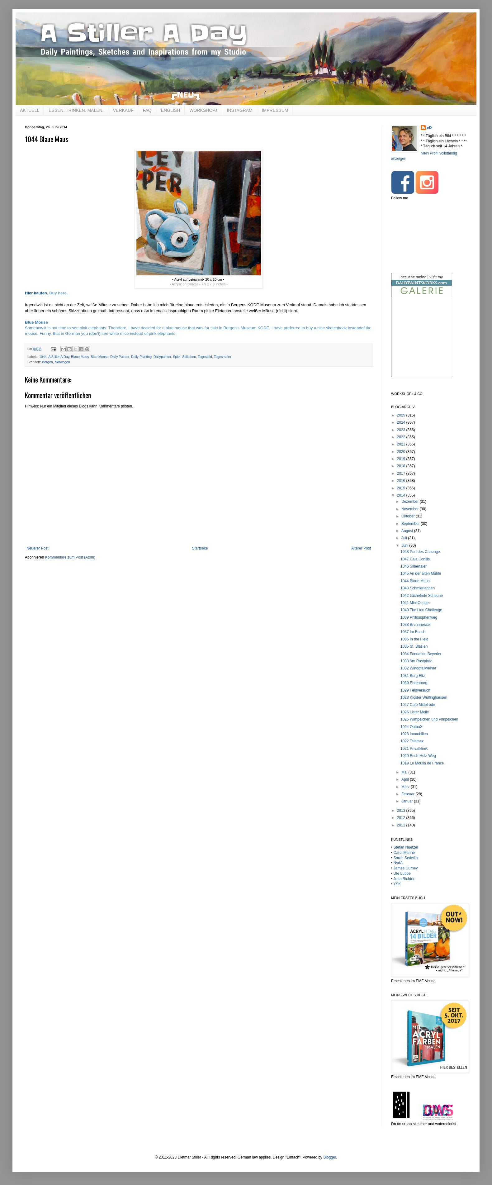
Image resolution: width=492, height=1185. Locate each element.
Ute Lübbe (402, 873)
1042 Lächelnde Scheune (421, 595)
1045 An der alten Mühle (420, 573)
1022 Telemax (412, 741)
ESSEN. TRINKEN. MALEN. (76, 110)
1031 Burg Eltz (412, 675)
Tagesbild (205, 357)
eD (429, 128)
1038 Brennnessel (415, 624)
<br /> (421, 342)
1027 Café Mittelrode (417, 704)
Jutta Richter (404, 879)
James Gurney (406, 868)
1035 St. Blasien (414, 646)
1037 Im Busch (412, 632)
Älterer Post (361, 548)
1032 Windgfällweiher (418, 668)
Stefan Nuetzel (406, 847)
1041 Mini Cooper (415, 603)
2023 (401, 430)
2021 (401, 444)
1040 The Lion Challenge (421, 610)
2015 (401, 488)
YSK (397, 884)
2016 (401, 480)
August (407, 531)
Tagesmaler (222, 357)
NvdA (398, 863)
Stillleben (189, 357)
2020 (401, 452)
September (411, 523)
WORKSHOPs (203, 110)
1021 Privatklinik (414, 748)
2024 (401, 422)
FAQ (147, 110)
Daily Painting (141, 357)
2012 (401, 818)
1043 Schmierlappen (417, 588)
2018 (401, 466)
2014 (401, 495)
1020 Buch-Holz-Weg (418, 756)
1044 (43, 357)
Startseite (200, 548)
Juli (404, 538)
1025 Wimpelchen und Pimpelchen (429, 719)
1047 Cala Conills (415, 559)
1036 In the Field (414, 639)
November (410, 509)
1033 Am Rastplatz (416, 661)
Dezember (410, 501)
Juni (405, 545)
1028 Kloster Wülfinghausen (423, 697)
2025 (401, 415)
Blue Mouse (99, 357)
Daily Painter (119, 357)
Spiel (176, 357)
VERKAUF (123, 110)
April (405, 779)
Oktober (408, 516)
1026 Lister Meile (414, 712)
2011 (401, 825)
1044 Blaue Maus (414, 581)
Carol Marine (404, 852)
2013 (401, 810)
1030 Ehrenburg (413, 683)
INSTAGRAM (239, 110)
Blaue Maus (80, 357)
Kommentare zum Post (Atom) (70, 557)
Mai (405, 772)
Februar (408, 794)
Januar (407, 801)
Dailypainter (162, 357)
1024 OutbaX (411, 727)
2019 (401, 459)
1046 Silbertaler (413, 566)
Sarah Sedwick (406, 858)
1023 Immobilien (414, 734)
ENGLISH (170, 110)
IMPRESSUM (275, 110)
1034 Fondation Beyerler (420, 654)
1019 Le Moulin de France (422, 763)
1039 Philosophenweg (418, 617)
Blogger (329, 1157)
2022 (401, 437)
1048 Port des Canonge (420, 552)
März (406, 787)
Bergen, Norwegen (56, 362)
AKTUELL (29, 110)
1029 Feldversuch (415, 690)
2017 (401, 473)
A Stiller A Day (58, 357)
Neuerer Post (37, 548)
